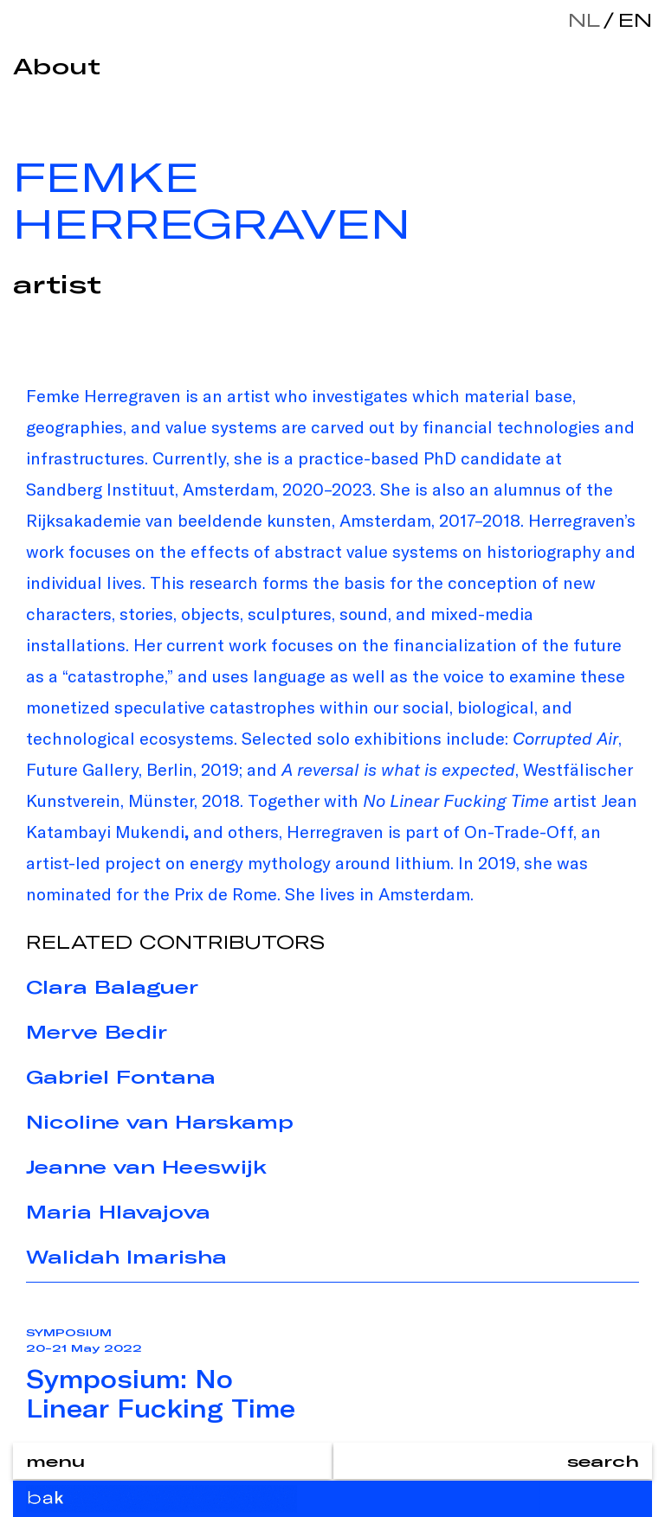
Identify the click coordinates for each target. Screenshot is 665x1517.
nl (584, 19)
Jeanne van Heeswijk (146, 1166)
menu (55, 1460)
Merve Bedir (96, 1031)
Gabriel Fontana (121, 1076)
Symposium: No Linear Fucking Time (160, 1393)
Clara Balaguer (112, 986)
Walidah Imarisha (126, 1256)
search (603, 1460)
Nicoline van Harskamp (160, 1121)
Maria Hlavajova (118, 1211)
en (631, 19)
